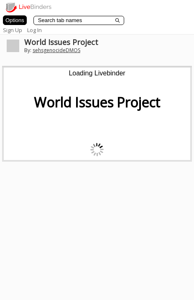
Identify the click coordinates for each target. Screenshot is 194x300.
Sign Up (12, 30)
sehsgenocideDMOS (56, 50)
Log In (34, 30)
